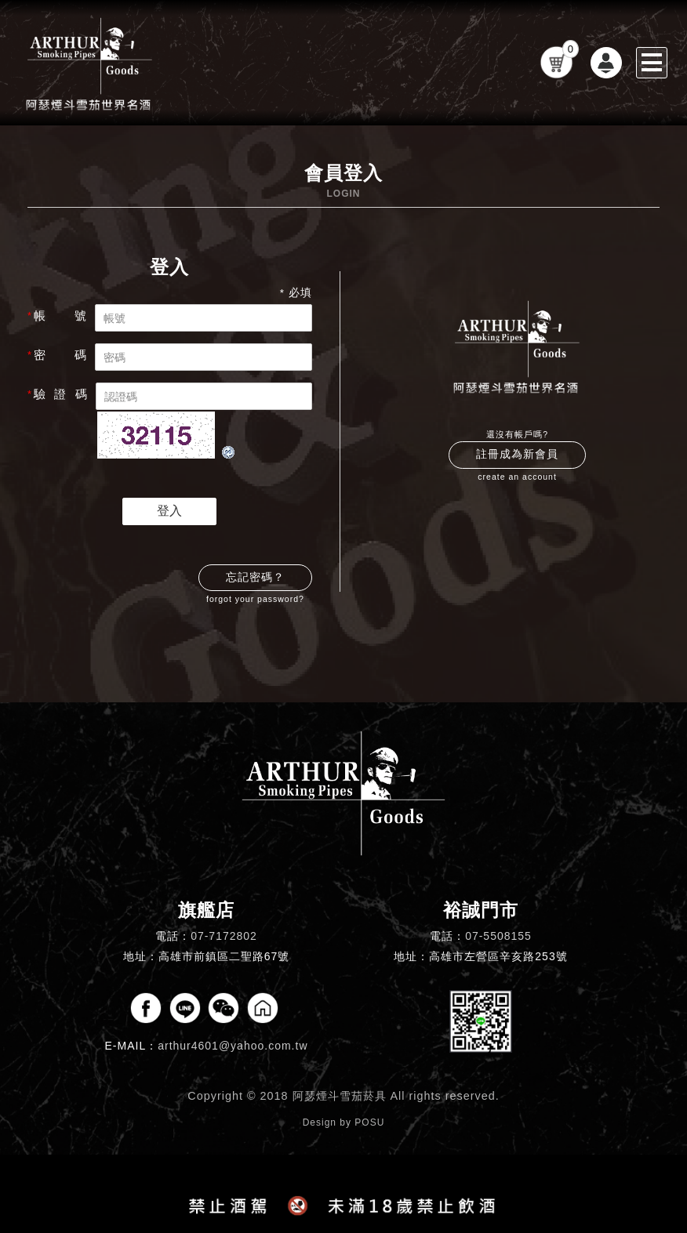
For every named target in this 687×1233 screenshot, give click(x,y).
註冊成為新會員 (517, 454)
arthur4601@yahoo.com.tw (232, 1045)
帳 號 (57, 316)
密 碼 (57, 355)
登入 (169, 510)
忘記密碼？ (255, 577)
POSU (369, 1122)
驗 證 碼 (57, 394)
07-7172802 (224, 936)
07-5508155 (498, 936)
